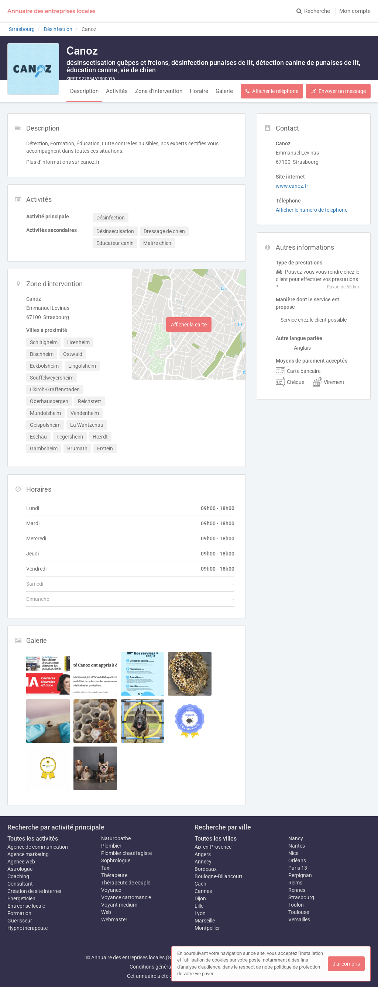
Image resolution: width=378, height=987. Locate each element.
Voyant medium (119, 905)
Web (106, 912)
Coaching (18, 876)
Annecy (203, 862)
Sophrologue (115, 860)
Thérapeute (114, 875)
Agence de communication (37, 847)
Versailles (299, 919)
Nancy (295, 838)
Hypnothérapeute (27, 928)
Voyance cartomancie (126, 897)
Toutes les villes (216, 838)
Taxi (105, 868)
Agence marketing (28, 854)
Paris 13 (297, 868)
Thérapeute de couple (125, 883)
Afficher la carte (189, 325)
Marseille (205, 921)
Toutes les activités (32, 838)
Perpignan (300, 875)
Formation (19, 913)
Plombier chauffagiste (126, 853)
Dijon (200, 898)
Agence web (21, 862)
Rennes (296, 890)
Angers (203, 854)
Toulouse (298, 912)
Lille (199, 906)
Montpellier (207, 928)
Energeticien (21, 898)
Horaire (199, 91)
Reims (295, 883)
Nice (293, 853)
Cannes (203, 891)
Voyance (111, 890)
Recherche (313, 11)
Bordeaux (206, 869)
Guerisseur (19, 921)
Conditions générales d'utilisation (167, 967)
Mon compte (355, 11)
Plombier (111, 846)
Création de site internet (34, 891)
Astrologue (19, 869)
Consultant (20, 884)
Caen (200, 884)
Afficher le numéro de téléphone (311, 210)
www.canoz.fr (292, 186)
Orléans (297, 860)
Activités (117, 91)
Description (84, 91)
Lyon (200, 913)
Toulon (296, 905)
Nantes (296, 846)
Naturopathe (116, 838)
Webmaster (114, 919)
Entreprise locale (26, 906)
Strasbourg (301, 897)
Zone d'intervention (158, 91)
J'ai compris (346, 964)
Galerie (224, 91)
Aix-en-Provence (213, 847)
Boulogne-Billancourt (219, 876)
